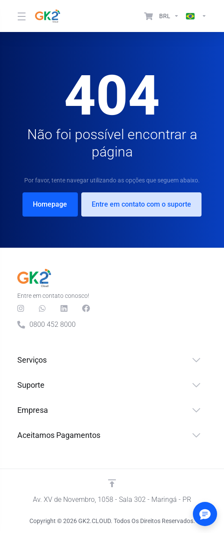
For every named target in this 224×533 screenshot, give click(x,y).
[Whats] (43, 308)
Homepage (50, 204)
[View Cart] (148, 16)
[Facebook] (86, 308)
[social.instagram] (21, 308)
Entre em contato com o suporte (142, 204)
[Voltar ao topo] (112, 483)
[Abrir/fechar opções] (205, 514)
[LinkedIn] (64, 308)
